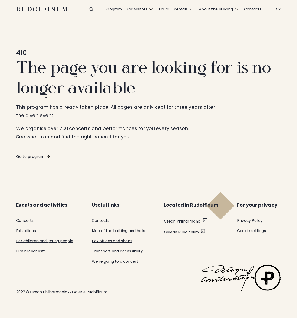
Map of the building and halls (118, 230)
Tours (163, 9)
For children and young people (44, 241)
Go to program (30, 156)
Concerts (25, 220)
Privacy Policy (250, 220)
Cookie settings (251, 230)
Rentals (184, 9)
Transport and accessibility (117, 251)
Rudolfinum (42, 9)
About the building (219, 9)
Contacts (253, 9)
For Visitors (140, 9)
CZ (278, 9)
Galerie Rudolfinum (181, 232)
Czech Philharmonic (182, 221)
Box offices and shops (112, 241)
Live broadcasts (31, 251)
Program (113, 9)
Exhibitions (26, 230)
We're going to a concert (115, 261)
